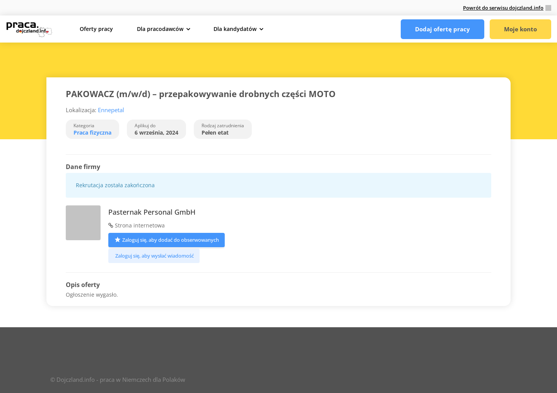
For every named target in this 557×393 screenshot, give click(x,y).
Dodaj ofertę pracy (442, 29)
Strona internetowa (136, 225)
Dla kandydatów (235, 28)
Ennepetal (111, 110)
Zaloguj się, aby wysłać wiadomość (154, 255)
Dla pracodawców (160, 28)
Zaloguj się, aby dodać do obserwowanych (166, 239)
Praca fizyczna (92, 132)
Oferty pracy (96, 28)
